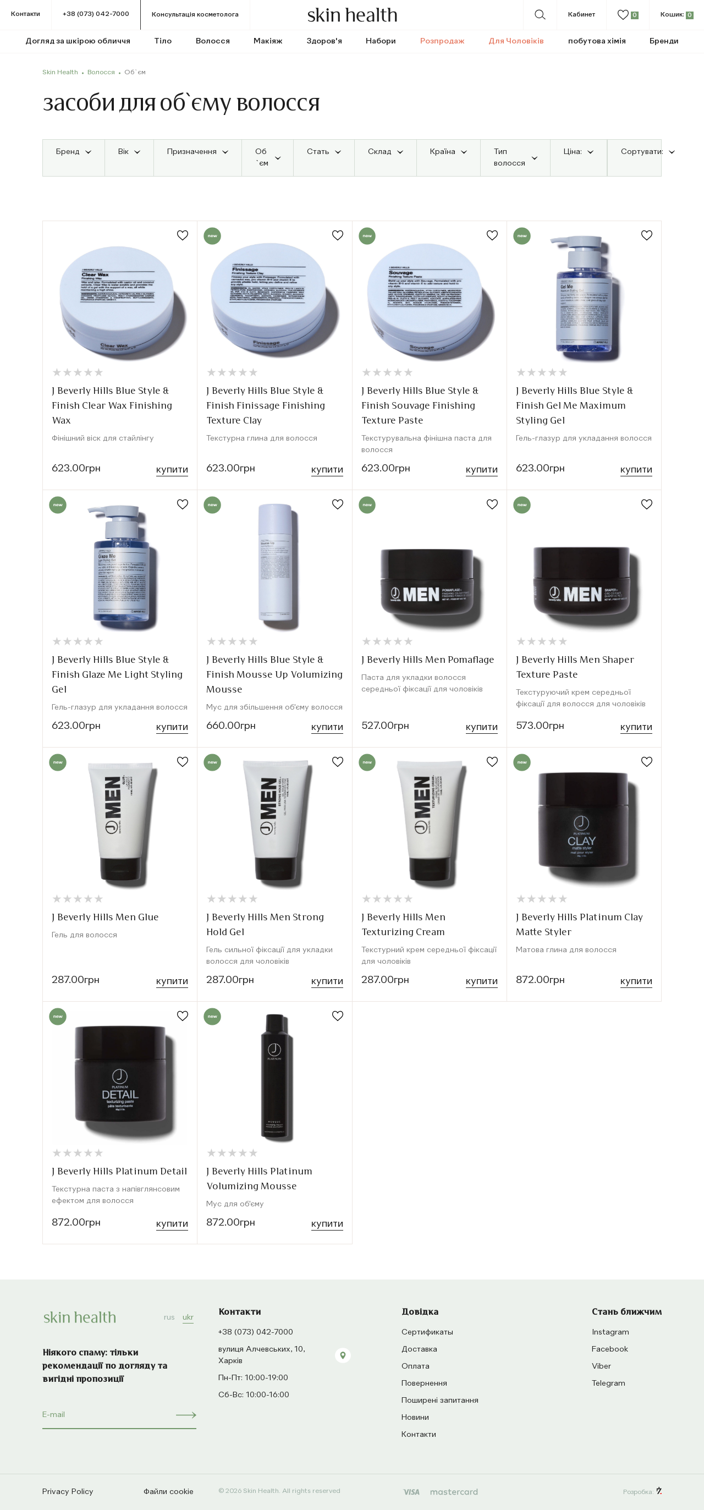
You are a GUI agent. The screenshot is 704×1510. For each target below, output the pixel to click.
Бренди (664, 41)
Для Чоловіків (516, 41)
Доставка (419, 1349)
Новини (415, 1417)
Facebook (610, 1349)
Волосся (101, 72)
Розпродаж (442, 41)
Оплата (416, 1366)
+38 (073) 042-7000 (96, 14)
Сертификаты (427, 1332)
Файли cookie (169, 1492)
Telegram (608, 1383)
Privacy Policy (68, 1492)
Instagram (610, 1332)
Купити (172, 470)
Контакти (25, 14)
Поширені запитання (440, 1400)
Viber (601, 1366)
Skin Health (60, 72)
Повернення (424, 1383)
